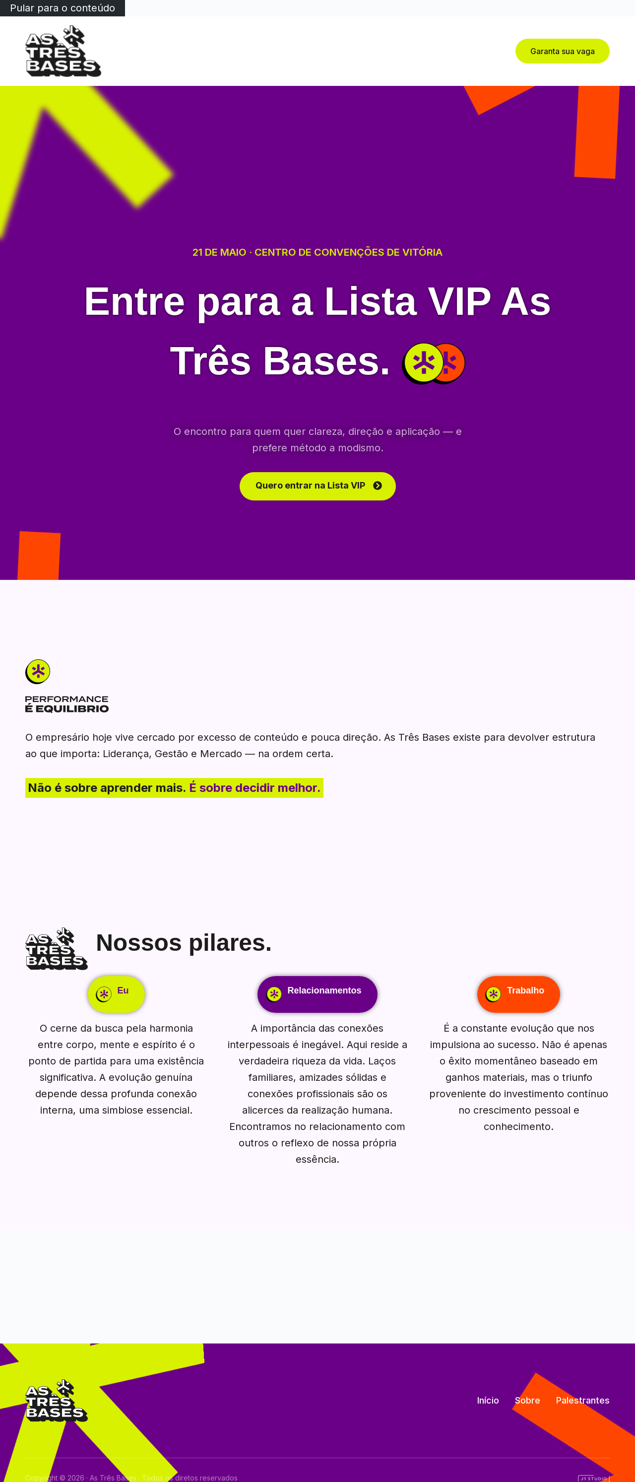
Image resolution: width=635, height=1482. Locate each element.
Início (257, 51)
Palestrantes (344, 51)
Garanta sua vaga (562, 51)
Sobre (292, 51)
